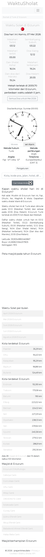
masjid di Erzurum (18, 456)
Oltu (5, 355)
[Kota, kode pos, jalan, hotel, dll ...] (22, 176)
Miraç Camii (8, 493)
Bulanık (7, 373)
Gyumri (6, 432)
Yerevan (7, 438)
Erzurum (23, 17)
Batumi (6, 396)
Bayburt (7, 367)
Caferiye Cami (9, 475)
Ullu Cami (8, 487)
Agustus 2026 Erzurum (14, 337)
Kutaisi (6, 444)
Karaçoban (8, 361)
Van (5, 426)
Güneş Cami (9, 511)
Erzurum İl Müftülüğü (14, 469)
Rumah (6, 17)
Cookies (13, 553)
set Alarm (29, 144)
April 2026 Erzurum (12, 313)
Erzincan (7, 384)
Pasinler (7, 349)
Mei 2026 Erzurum (12, 319)
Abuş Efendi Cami (11, 523)
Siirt (5, 414)
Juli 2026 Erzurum (12, 331)
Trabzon (7, 390)
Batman (7, 408)
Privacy (35, 550)
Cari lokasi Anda (22, 182)
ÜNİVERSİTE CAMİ (12, 499)
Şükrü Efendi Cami (12, 517)
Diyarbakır (8, 420)
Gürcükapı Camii (11, 481)
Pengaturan (22, 168)
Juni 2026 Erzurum (12, 325)
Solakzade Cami (10, 505)
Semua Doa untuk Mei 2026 (22, 98)
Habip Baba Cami (11, 534)
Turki (14, 17)
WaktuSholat (22, 3)
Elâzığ (6, 402)
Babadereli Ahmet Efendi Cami (18, 528)
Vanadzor (7, 450)
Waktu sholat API (27, 553)
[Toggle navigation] (38, 10)
